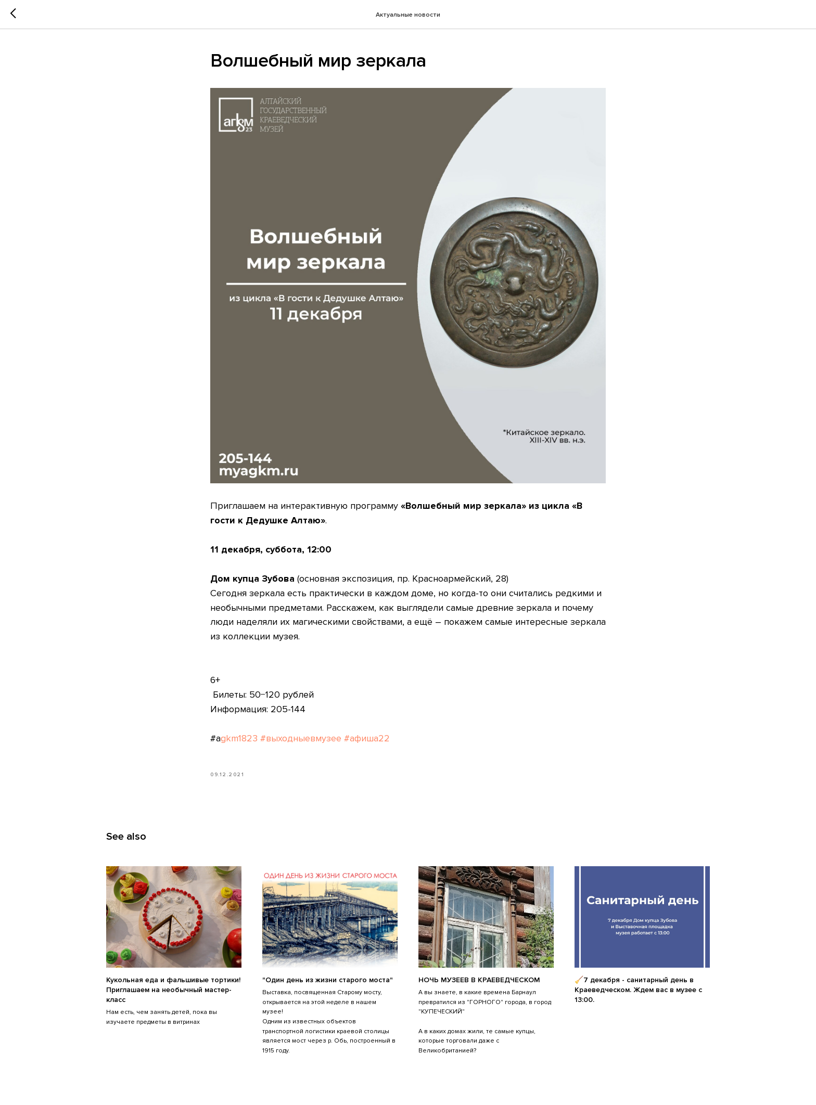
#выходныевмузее (300, 738)
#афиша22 (367, 738)
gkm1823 (239, 738)
